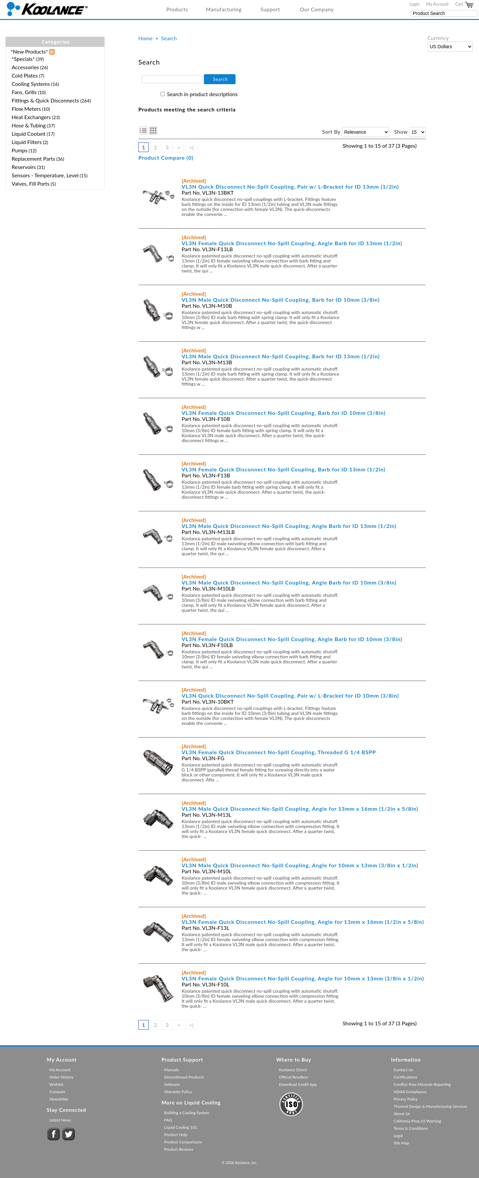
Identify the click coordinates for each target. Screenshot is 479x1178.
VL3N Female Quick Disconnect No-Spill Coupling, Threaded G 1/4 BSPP (279, 752)
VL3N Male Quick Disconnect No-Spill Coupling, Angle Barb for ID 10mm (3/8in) (289, 582)
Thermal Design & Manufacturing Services (430, 1106)
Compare (57, 1091)
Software (172, 1084)
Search (169, 38)
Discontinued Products (184, 1077)
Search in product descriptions (202, 94)
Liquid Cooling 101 (180, 1127)
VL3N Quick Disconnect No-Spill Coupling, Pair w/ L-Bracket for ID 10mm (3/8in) (290, 695)
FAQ (168, 1119)
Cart (464, 5)
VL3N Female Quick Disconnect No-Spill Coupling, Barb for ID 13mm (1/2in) (284, 469)
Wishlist (56, 1084)
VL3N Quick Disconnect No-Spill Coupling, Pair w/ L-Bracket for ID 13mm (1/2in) (290, 186)
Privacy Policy (405, 1098)
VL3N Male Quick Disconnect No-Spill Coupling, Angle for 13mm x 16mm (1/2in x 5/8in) (300, 808)
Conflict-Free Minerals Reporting (422, 1084)
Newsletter (59, 1098)
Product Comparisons (183, 1141)
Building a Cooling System (186, 1112)
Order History (61, 1077)
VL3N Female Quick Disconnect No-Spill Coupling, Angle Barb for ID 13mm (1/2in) (292, 243)
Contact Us (403, 1069)
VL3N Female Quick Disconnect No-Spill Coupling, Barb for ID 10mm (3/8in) (284, 413)
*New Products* (29, 51)
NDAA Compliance (410, 1091)
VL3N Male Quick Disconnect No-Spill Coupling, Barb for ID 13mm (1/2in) (281, 356)
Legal (398, 1135)
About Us (402, 1113)
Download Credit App (298, 1084)
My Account (437, 4)
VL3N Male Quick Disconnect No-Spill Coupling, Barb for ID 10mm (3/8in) (281, 299)
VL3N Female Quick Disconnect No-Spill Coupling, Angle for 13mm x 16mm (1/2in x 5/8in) (303, 922)
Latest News (60, 1119)
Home (145, 38)
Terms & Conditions (411, 1128)
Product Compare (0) (166, 157)
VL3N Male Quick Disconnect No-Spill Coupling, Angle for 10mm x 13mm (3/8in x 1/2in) (300, 865)
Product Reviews (178, 1149)
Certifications (405, 1077)
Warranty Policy (178, 1091)
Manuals (171, 1069)
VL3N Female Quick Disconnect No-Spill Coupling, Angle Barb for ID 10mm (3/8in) (292, 639)
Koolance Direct (293, 1069)
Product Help (175, 1134)
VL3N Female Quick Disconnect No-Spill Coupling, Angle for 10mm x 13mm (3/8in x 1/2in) (303, 978)
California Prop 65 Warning (417, 1120)
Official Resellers (293, 1077)
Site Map (401, 1142)
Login (414, 4)
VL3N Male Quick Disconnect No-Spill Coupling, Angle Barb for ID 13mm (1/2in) (289, 526)
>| (191, 147)
